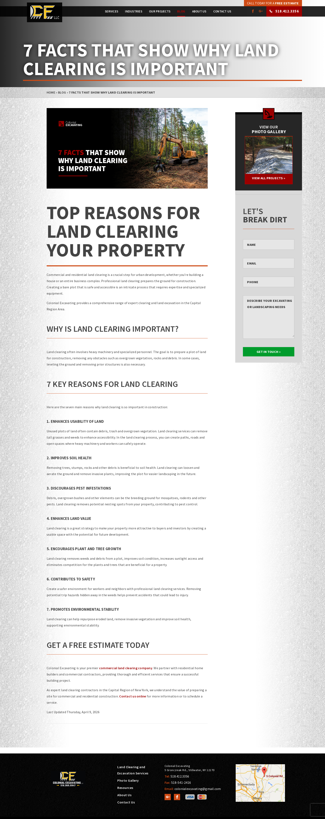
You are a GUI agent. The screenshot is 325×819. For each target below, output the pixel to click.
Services (111, 11)
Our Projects (159, 11)
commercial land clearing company (125, 668)
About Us (199, 11)
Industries (133, 11)
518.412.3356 (287, 11)
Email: (193, 789)
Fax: (178, 782)
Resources (125, 788)
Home (51, 92)
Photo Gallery (128, 780)
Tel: (177, 776)
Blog (181, 11)
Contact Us (222, 11)
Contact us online (132, 696)
